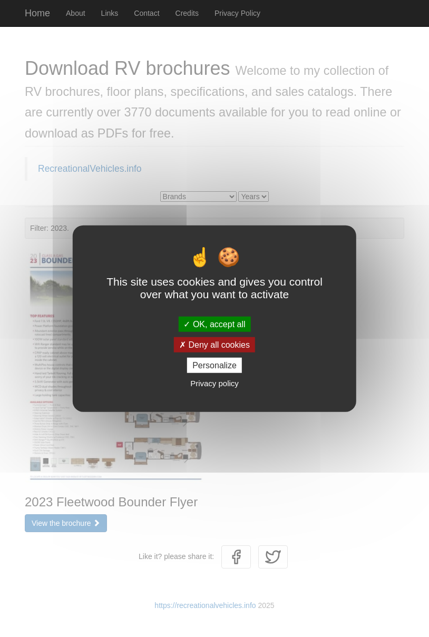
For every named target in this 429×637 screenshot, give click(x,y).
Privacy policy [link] (214, 383)
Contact (146, 13)
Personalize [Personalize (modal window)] (214, 365)
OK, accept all (214, 323)
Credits (187, 13)
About (75, 13)
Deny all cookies (214, 344)
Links (110, 13)
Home (37, 13)
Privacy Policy (237, 13)
